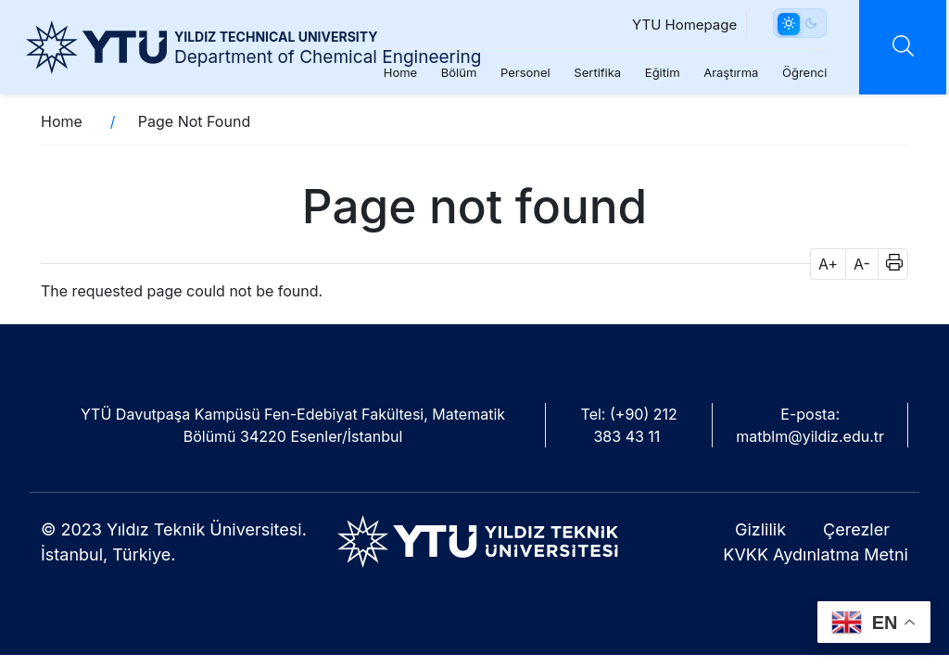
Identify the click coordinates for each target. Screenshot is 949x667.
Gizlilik (760, 529)
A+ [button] (828, 264)
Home (394, 72)
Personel (521, 72)
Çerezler (856, 529)
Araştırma (726, 72)
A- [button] (862, 264)
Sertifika (592, 72)
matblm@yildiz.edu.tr (810, 436)
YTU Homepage (679, 24)
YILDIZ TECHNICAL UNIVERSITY (275, 36)
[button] (888, 264)
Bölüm (454, 72)
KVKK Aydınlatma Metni (815, 554)
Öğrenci (800, 72)
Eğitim (657, 72)
